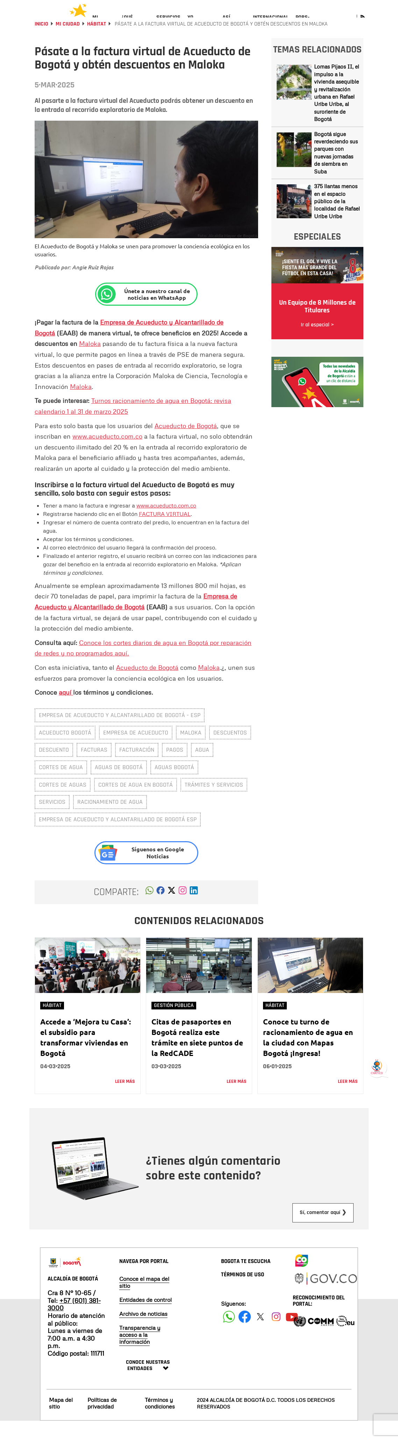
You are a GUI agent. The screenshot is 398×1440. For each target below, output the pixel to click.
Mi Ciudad (68, 43)
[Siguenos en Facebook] (229, 1335)
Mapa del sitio (61, 1422)
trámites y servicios (214, 804)
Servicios (52, 821)
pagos (174, 769)
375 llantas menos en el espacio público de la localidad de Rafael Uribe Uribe (337, 220)
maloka (190, 751)
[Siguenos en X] (260, 1335)
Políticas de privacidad (102, 1422)
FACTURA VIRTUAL (165, 532)
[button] (149, 911)
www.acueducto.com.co (107, 455)
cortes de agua (61, 786)
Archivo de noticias (143, 1332)
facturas (94, 769)
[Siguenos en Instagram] (276, 1335)
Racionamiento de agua (110, 821)
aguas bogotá (174, 786)
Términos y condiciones (160, 1422)
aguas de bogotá (119, 786)
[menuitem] (103, 23)
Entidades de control (145, 1318)
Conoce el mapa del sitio (144, 1301)
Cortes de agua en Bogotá (135, 804)
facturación (136, 769)
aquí (66, 711)
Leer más (125, 1100)
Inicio (41, 43)
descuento (54, 769)
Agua (202, 769)
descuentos (230, 751)
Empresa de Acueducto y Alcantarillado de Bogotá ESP (118, 838)
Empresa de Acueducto (135, 751)
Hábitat (96, 43)
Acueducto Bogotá (65, 751)
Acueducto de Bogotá (186, 444)
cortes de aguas (62, 804)
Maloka (90, 362)
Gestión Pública (174, 1024)
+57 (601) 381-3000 (74, 1323)
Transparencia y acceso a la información (139, 1353)
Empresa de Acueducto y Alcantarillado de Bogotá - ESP (119, 734)
